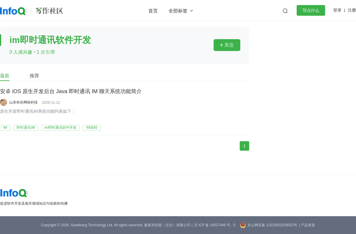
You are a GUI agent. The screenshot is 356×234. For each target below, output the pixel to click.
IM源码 (91, 127)
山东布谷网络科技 (23, 102)
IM (5, 127)
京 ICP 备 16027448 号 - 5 (215, 225)
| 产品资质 (307, 225)
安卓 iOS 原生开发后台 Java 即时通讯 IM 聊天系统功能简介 (71, 92)
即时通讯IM (26, 127)
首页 (153, 10)
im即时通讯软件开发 (60, 127)
